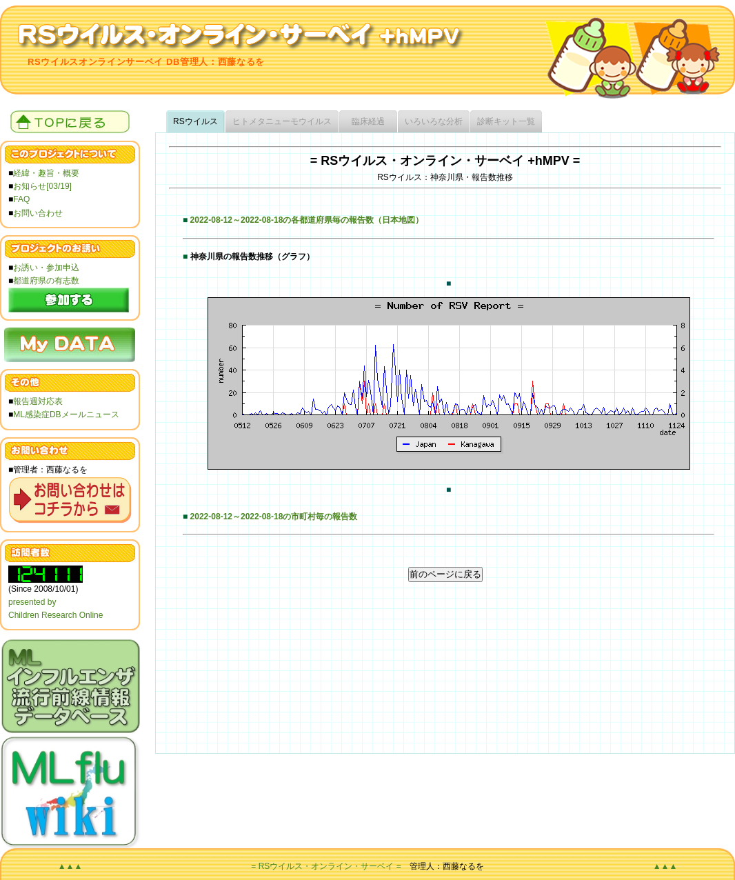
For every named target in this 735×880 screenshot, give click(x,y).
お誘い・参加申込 (46, 267)
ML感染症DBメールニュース (66, 414)
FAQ (21, 199)
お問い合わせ (38, 213)
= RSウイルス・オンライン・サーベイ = (326, 866)
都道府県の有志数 (46, 281)
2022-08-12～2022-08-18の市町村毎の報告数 (274, 516)
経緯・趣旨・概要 (46, 173)
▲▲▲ (70, 866)
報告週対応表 (38, 401)
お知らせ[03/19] (42, 186)
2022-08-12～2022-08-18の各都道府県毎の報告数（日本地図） (307, 220)
